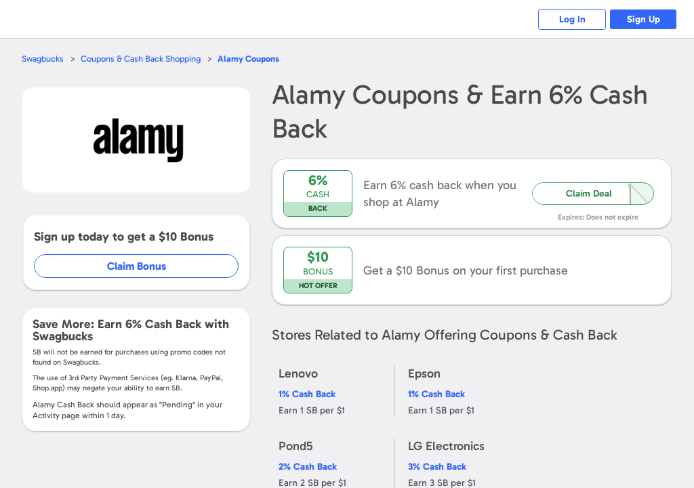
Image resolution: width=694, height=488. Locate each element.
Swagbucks (43, 59)
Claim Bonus (136, 266)
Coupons (248, 59)
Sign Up (643, 19)
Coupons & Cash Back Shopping (141, 59)
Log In (572, 19)
